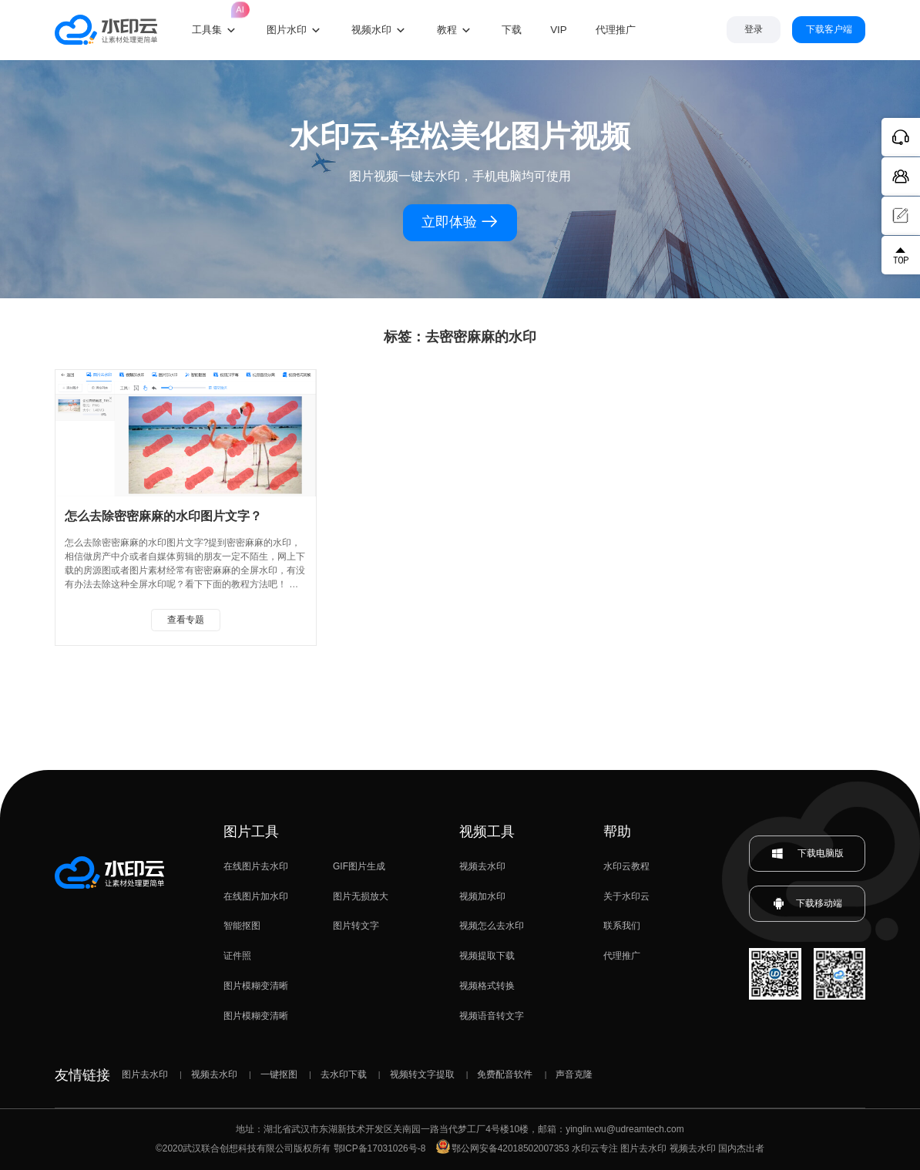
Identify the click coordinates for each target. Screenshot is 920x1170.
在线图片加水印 (255, 896)
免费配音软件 (504, 1074)
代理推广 (621, 955)
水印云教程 (626, 866)
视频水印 (371, 29)
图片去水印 (145, 1074)
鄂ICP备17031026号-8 (380, 1148)
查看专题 (185, 619)
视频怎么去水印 (491, 925)
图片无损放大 (360, 896)
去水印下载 (344, 1074)
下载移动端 (807, 904)
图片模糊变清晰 (255, 985)
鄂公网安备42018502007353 (502, 1148)
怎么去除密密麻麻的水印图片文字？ (163, 516)
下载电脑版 (807, 854)
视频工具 (487, 831)
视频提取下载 (487, 955)
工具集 (215, 18)
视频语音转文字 (491, 1015)
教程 (447, 29)
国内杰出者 (741, 1148)
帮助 (617, 831)
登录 (753, 29)
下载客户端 (829, 29)
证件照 (237, 955)
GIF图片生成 (359, 866)
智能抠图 (241, 925)
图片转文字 (356, 925)
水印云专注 (595, 1148)
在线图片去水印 (255, 866)
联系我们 (621, 925)
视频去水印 (482, 866)
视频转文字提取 (422, 1074)
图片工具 (251, 831)
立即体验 (460, 222)
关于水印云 (626, 896)
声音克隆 (574, 1074)
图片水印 (287, 29)
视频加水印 (482, 896)
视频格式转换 (487, 985)
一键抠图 (278, 1074)
